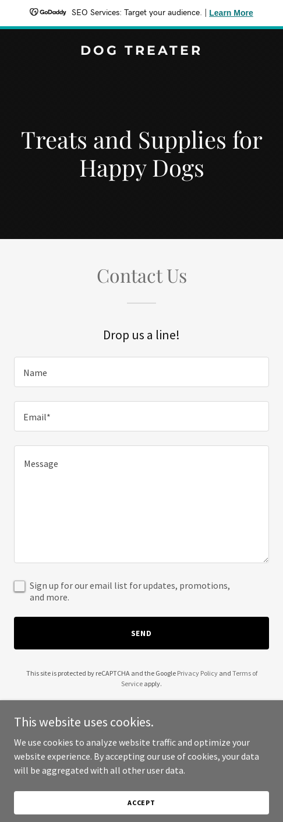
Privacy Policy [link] (197, 673)
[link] (141, 51)
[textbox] (141, 372)
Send (142, 633)
